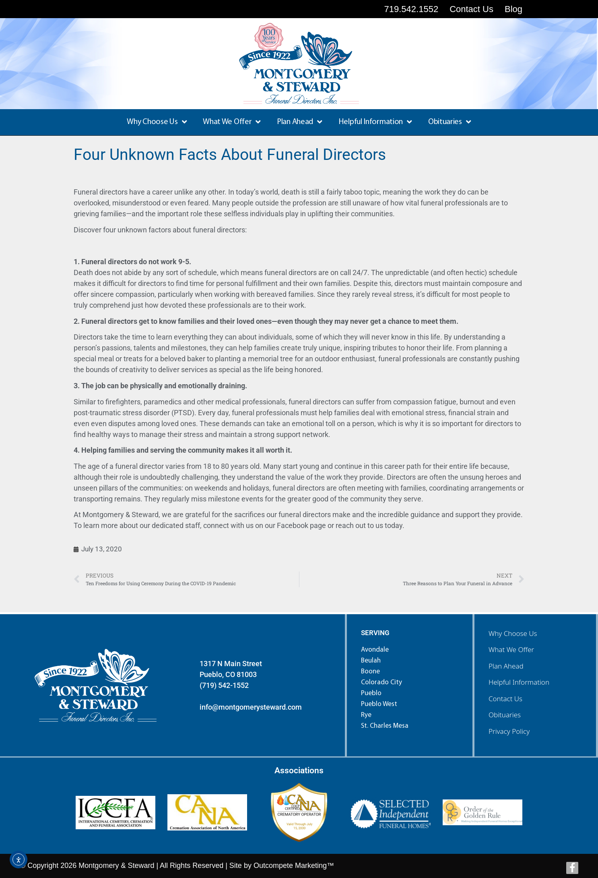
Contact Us (505, 698)
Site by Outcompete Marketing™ (281, 865)
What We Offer (232, 122)
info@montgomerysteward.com (251, 707)
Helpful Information (375, 122)
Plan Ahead (299, 122)
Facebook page (301, 525)
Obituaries (449, 122)
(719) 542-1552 (224, 685)
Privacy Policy (509, 731)
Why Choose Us (157, 122)
